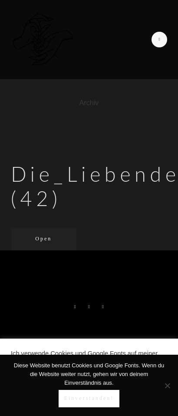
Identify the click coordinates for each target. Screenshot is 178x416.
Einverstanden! (89, 398)
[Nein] (167, 385)
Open (43, 239)
